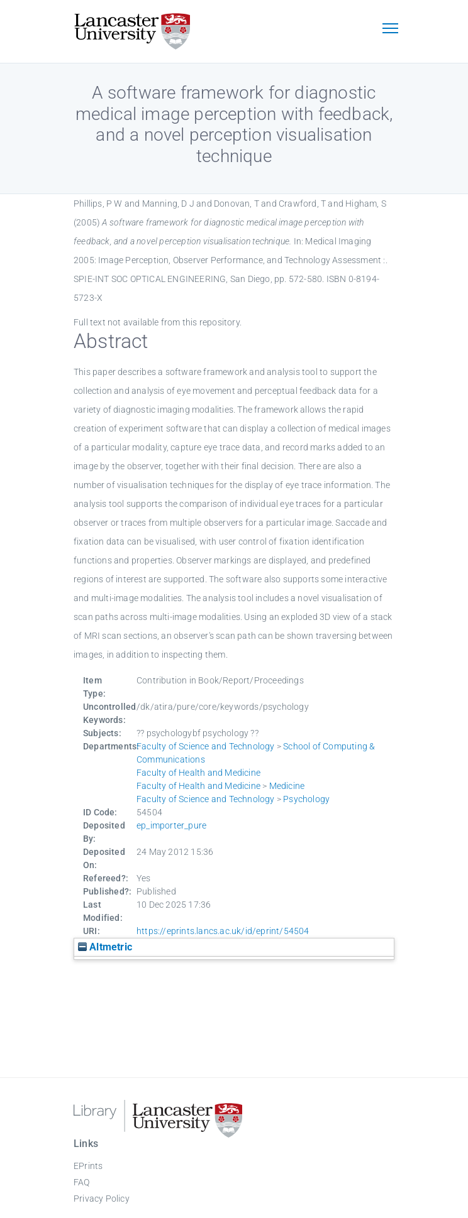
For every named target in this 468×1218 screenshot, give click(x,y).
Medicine (287, 786)
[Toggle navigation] (390, 29)
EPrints (88, 1166)
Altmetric (105, 947)
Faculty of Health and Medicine (198, 773)
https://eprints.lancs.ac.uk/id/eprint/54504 (222, 931)
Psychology (306, 799)
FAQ (82, 1182)
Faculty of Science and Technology (205, 746)
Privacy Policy (102, 1199)
